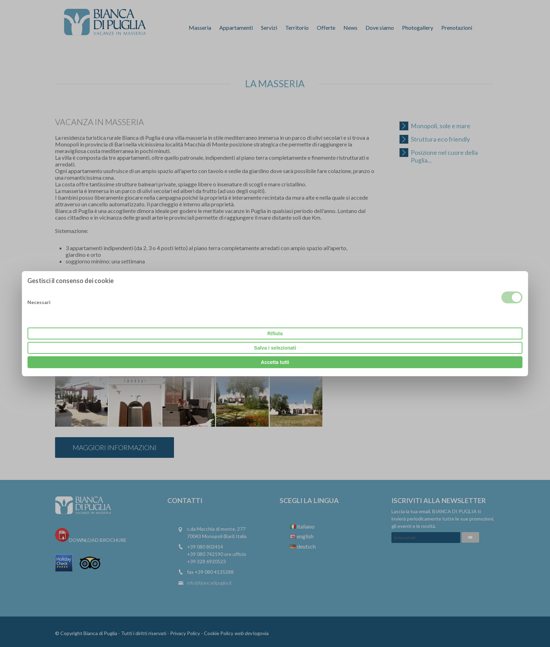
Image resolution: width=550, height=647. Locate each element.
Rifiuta (275, 333)
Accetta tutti (275, 362)
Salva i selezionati (275, 348)
